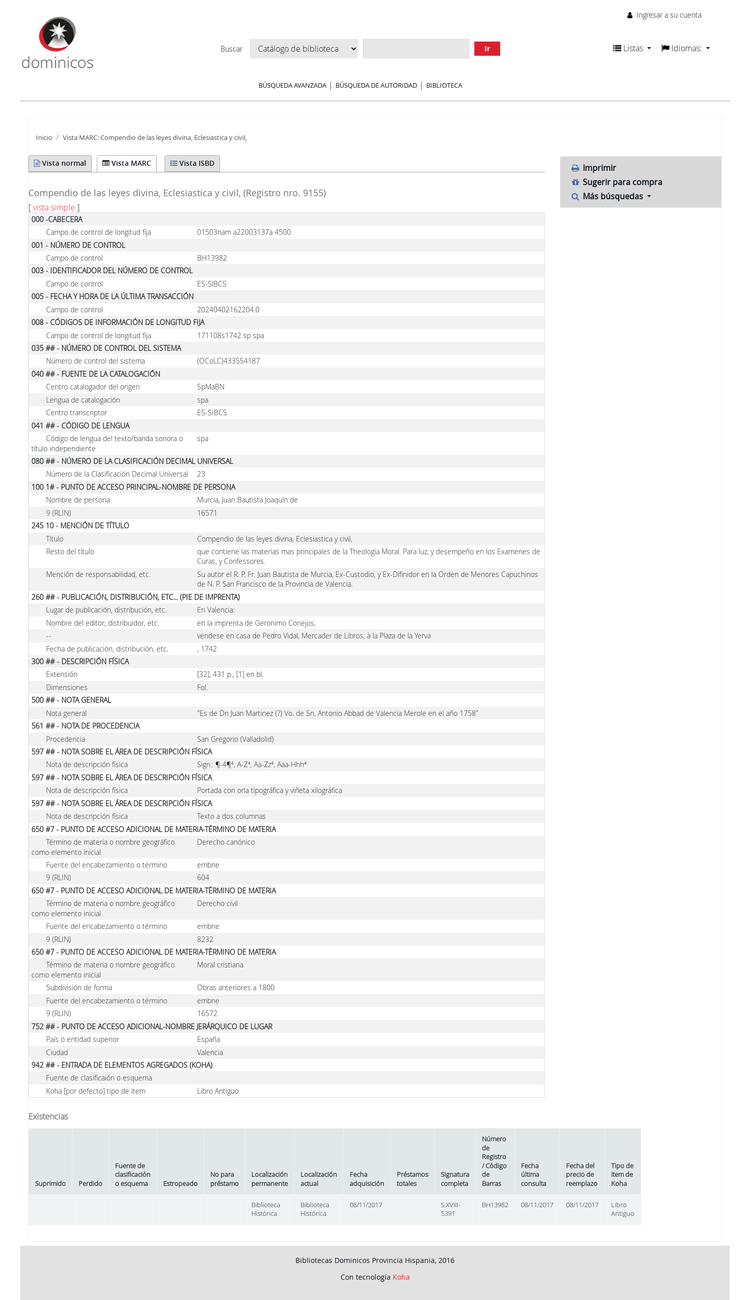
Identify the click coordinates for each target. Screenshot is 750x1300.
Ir (487, 48)
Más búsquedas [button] (608, 196)
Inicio (44, 137)
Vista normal (60, 163)
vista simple (54, 207)
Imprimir (594, 167)
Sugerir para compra (617, 182)
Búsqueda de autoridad (376, 85)
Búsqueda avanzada (292, 85)
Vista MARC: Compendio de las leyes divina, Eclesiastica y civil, (155, 137)
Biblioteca (444, 85)
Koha (401, 1277)
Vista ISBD (192, 163)
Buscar (231, 49)
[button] (632, 48)
